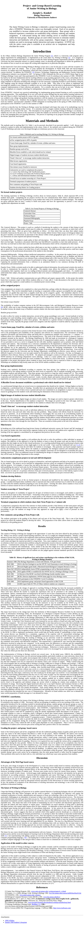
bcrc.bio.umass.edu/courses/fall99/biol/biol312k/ (65, 893)
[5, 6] (78, 445)
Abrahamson (11, 899)
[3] (33, 72)
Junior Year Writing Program (16, 891)
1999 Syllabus (9, 920)
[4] (2, 307)
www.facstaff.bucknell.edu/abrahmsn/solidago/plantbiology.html (49, 902)
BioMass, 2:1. (36, 904)
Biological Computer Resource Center (19, 897)
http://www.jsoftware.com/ (62, 908)
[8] (26, 837)
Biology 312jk (26, 893)
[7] (6, 836)
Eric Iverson (11, 908)
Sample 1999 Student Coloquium (16, 922)
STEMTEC (11, 895)
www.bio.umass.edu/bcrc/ (51, 897)
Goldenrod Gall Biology (15, 902)
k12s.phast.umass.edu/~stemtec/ (30, 895)
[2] (69, 58)
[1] (52, 56)
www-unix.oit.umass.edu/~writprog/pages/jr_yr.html (48, 891)
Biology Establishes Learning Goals (19, 904)
